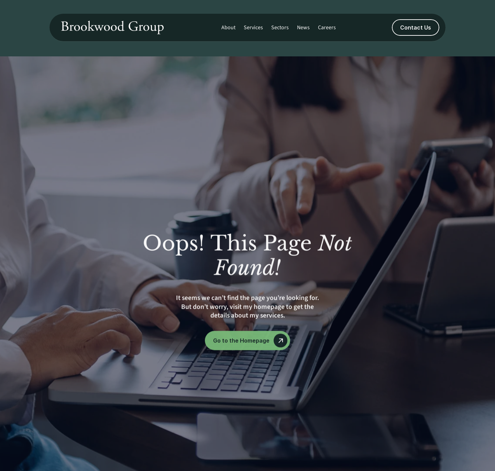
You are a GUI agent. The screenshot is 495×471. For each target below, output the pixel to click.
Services (253, 27)
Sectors (280, 27)
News (303, 27)
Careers (327, 27)
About (228, 27)
